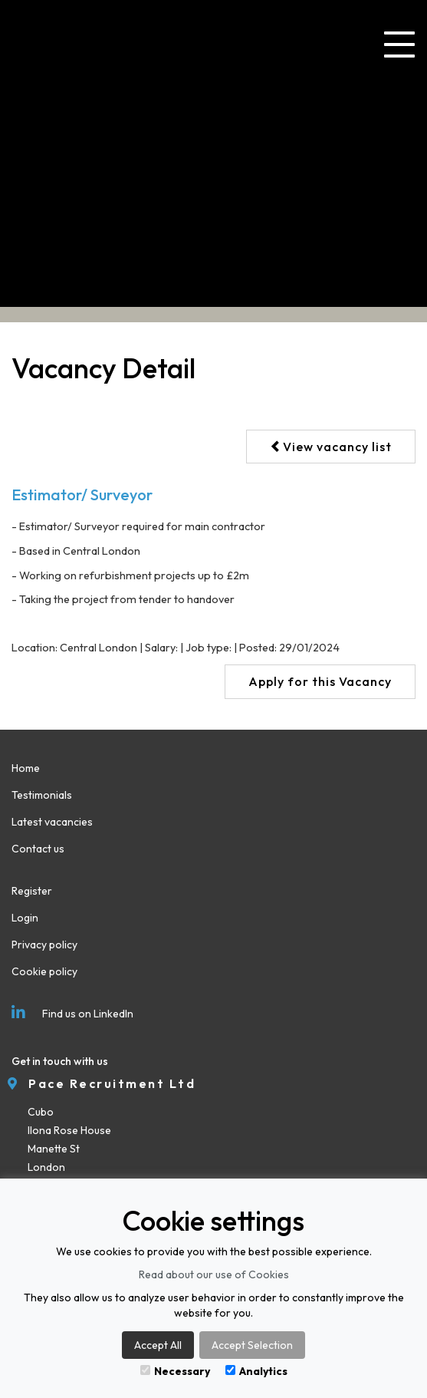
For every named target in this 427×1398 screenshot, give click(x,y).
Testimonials (41, 795)
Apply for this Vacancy (320, 681)
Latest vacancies (52, 822)
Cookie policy (44, 971)
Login (24, 918)
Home (25, 768)
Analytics (256, 1371)
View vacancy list (331, 446)
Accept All (158, 1345)
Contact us (37, 849)
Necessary (175, 1371)
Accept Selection (252, 1345)
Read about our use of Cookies (214, 1274)
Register (31, 891)
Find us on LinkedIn (72, 1013)
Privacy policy (44, 944)
